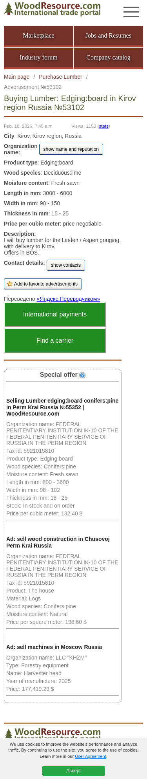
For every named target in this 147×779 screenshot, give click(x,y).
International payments (55, 314)
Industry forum (38, 57)
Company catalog (108, 57)
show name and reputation (71, 149)
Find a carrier (54, 340)
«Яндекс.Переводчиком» (68, 299)
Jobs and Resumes (108, 35)
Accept (73, 771)
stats (104, 125)
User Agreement (90, 756)
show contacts (66, 265)
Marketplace (38, 35)
